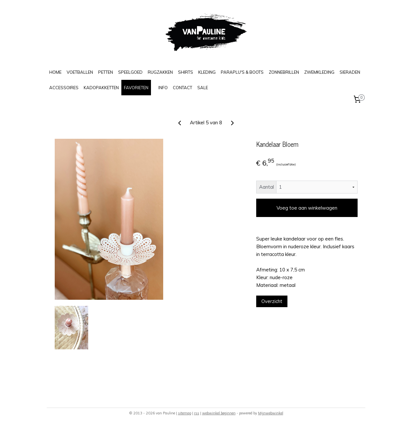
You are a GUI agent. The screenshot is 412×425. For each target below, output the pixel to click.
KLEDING (207, 72)
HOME (55, 72)
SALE (202, 87)
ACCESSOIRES (64, 87)
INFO (163, 87)
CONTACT (182, 87)
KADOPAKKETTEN (101, 87)
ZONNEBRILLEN (284, 72)
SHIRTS (185, 72)
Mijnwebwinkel (270, 413)
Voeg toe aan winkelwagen (306, 208)
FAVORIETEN (136, 87)
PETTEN (105, 72)
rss (196, 413)
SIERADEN (350, 72)
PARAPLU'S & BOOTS (242, 72)
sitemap (184, 413)
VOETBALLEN (80, 72)
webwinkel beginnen (219, 413)
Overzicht (271, 301)
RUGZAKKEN (160, 72)
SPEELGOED (130, 72)
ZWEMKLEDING (319, 72)
